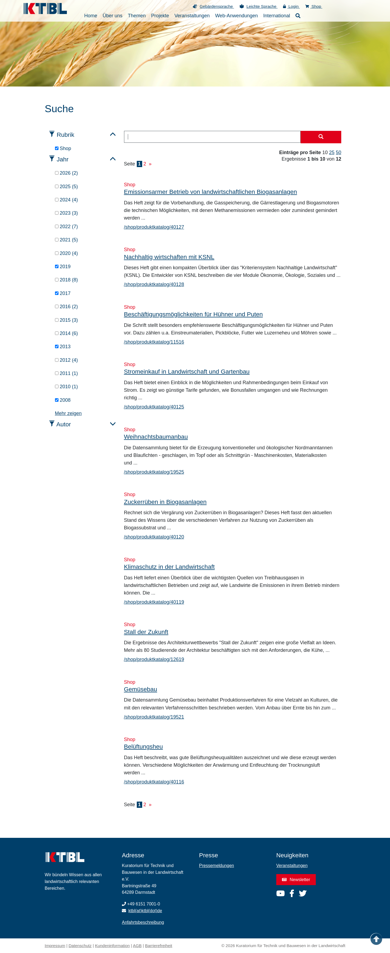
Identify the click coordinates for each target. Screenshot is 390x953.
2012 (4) (66, 360)
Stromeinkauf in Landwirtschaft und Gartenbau (187, 371)
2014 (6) (66, 333)
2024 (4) (66, 199)
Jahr (63, 159)
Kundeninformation (112, 945)
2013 (63, 346)
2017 (63, 293)
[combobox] (212, 137)
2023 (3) (66, 213)
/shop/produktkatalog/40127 (154, 227)
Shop (313, 6)
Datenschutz (80, 945)
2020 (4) (66, 253)
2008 (63, 400)
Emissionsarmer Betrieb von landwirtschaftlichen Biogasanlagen (210, 191)
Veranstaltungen (292, 865)
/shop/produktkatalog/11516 (154, 342)
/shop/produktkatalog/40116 (154, 782)
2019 (63, 266)
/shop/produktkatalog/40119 (154, 602)
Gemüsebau (140, 689)
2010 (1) (66, 386)
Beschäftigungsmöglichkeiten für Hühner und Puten (193, 314)
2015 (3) (66, 320)
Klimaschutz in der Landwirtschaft (169, 566)
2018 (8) (66, 280)
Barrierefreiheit (158, 945)
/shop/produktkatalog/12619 (154, 659)
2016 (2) (66, 306)
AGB (137, 945)
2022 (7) (66, 226)
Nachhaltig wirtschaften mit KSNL (169, 257)
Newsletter (296, 879)
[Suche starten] (321, 137)
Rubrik (65, 134)
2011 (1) (66, 373)
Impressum (55, 945)
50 (338, 152)
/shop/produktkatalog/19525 (154, 472)
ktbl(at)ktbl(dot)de (145, 910)
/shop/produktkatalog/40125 (154, 407)
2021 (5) (66, 240)
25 (331, 152)
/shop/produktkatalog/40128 (154, 284)
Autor (63, 424)
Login (291, 6)
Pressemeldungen (216, 865)
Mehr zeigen (68, 413)
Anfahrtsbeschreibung (143, 922)
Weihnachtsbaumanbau (156, 436)
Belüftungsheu (143, 746)
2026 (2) (66, 173)
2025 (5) (66, 186)
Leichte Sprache (262, 6)
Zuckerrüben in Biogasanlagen (165, 502)
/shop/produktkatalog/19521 (154, 717)
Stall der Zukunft (146, 632)
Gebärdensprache (217, 6)
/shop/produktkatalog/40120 (154, 537)
